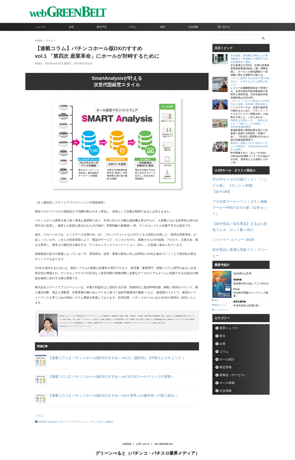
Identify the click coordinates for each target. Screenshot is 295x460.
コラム (132, 26)
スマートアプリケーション (73, 420)
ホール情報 (225, 360)
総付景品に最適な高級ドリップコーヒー (238, 230)
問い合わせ (224, 26)
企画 (71, 26)
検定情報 (224, 345)
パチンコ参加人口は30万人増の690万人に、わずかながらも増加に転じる (250, 81)
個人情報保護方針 (164, 442)
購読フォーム (222, 278)
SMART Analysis (48, 420)
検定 (162, 26)
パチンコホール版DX (101, 420)
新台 (221, 313)
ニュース (41, 26)
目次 (217, 274)
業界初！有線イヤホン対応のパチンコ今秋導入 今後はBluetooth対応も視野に (249, 146)
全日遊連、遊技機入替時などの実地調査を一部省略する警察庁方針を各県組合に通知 (249, 58)
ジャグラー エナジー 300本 (229, 221)
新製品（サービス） (230, 353)
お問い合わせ (143, 442)
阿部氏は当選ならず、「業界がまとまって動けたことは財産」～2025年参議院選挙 (249, 123)
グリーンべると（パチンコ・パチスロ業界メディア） (147, 451)
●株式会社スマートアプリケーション (75, 326)
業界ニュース (226, 306)
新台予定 (102, 26)
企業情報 (126, 442)
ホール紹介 (225, 337)
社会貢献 (193, 26)
